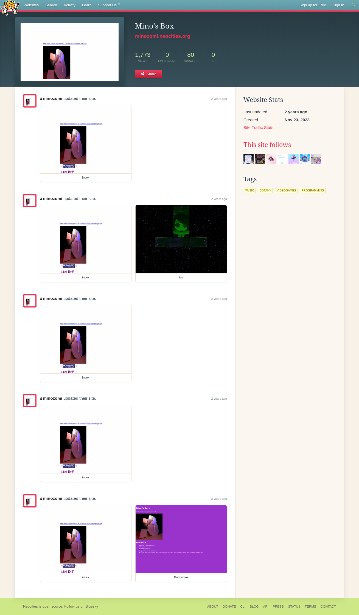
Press (278, 606)
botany (265, 190)
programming (313, 190)
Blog (254, 606)
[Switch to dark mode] (353, 5)
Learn (87, 5)
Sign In (338, 5)
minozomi (51, 98)
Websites (31, 5)
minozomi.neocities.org (162, 36)
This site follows (267, 144)
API (265, 606)
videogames (286, 190)
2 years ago (219, 98)
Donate (229, 606)
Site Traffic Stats (258, 127)
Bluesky (91, 606)
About (212, 606)
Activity (69, 5)
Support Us (109, 5)
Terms (310, 606)
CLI (242, 606)
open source (52, 606)
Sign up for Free (312, 5)
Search (51, 5)
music (249, 190)
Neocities (30, 606)
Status (294, 606)
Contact (328, 606)
